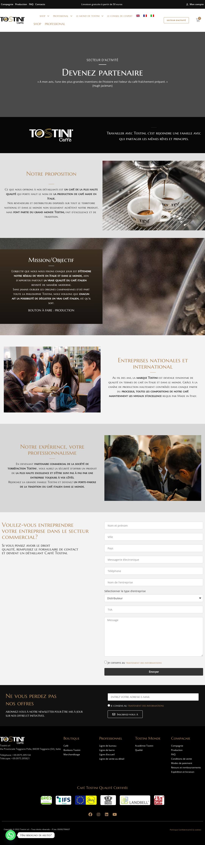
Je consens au (135, 662)
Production (21, 4)
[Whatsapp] (10, 835)
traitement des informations (144, 662)
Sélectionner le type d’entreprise (125, 591)
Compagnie (7, 4)
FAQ (31, 4)
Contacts (40, 4)
